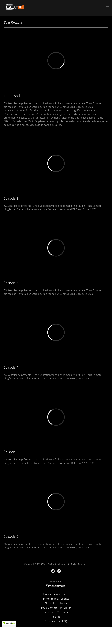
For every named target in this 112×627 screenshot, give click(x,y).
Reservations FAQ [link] (56, 621)
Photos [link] (56, 616)
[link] (15, 7)
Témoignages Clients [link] (56, 598)
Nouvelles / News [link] (56, 603)
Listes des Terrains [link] (56, 612)
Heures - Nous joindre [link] (56, 594)
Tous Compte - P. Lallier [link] (56, 607)
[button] (108, 7)
